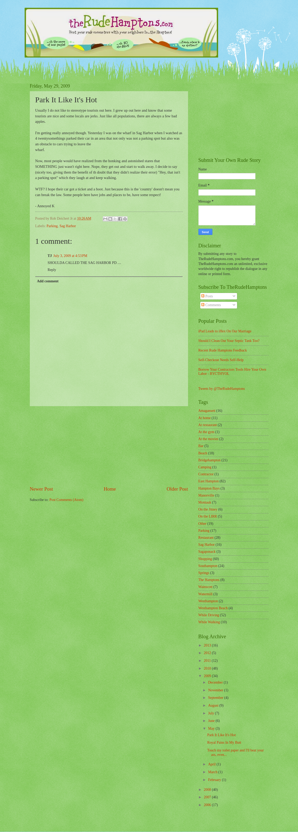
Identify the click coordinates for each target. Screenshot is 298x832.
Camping (205, 467)
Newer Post (41, 489)
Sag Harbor (67, 226)
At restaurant (207, 425)
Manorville (206, 495)
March (213, 772)
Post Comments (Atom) (66, 500)
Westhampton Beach (213, 608)
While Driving (208, 615)
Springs (203, 573)
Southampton (208, 566)
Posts (207, 296)
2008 (208, 790)
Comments (211, 305)
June (212, 721)
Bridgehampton (209, 460)
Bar (201, 446)
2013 (208, 645)
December (216, 682)
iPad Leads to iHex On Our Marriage (225, 331)
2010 (208, 668)
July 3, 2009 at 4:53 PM (70, 256)
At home (204, 418)
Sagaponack (207, 552)
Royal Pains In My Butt (224, 742)
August (213, 705)
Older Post (177, 489)
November (216, 690)
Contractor (206, 474)
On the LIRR (207, 516)
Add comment (47, 281)
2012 (208, 653)
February (215, 780)
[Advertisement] (109, 445)
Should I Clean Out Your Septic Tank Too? (229, 341)
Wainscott (205, 587)
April (212, 764)
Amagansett (207, 411)
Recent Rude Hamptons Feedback (222, 350)
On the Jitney (208, 509)
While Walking (209, 622)
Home (110, 489)
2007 (208, 797)
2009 (208, 676)
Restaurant (206, 538)
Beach (202, 453)
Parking (52, 226)
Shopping (205, 559)
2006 (208, 805)
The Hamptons (209, 580)
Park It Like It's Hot (221, 735)
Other (202, 524)
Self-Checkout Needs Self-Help (221, 360)
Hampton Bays (209, 488)
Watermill (205, 594)
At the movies (208, 439)
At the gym (206, 432)
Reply (52, 270)
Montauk (204, 502)
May (212, 728)
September (216, 698)
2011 (208, 661)
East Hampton (208, 481)
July (211, 713)
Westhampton (208, 601)
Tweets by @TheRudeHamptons (221, 389)
